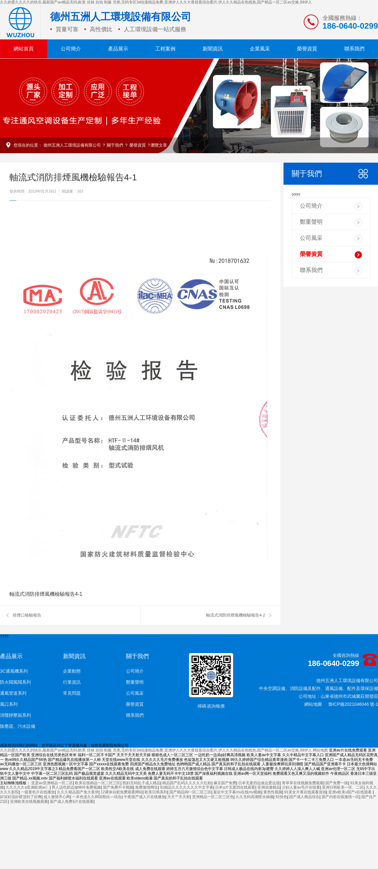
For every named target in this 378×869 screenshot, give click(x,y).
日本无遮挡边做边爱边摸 (259, 783)
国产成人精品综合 (304, 797)
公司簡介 (71, 48)
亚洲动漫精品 (268, 787)
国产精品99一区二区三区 (190, 792)
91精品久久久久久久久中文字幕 (186, 787)
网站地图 (320, 750)
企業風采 (260, 48)
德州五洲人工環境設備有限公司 (72, 145)
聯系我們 (354, 48)
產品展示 (118, 48)
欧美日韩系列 (156, 792)
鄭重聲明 (331, 223)
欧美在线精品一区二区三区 (97, 783)
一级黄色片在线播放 (38, 792)
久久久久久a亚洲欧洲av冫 (27, 787)
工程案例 (165, 48)
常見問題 (72, 693)
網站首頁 (24, 48)
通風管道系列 (13, 693)
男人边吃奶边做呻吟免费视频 (76, 787)
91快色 (281, 797)
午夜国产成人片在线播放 (144, 797)
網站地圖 (313, 704)
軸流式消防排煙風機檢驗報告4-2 (235, 615)
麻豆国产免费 (225, 783)
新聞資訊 (213, 48)
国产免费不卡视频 (118, 787)
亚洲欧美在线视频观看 (29, 801)
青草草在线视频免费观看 (303, 783)
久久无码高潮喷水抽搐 (254, 797)
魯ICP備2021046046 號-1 (353, 704)
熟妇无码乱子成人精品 (141, 783)
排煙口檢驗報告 (27, 615)
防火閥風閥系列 (15, 682)
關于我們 (115, 145)
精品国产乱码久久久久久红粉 (186, 783)
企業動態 (72, 671)
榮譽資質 (307, 48)
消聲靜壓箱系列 (15, 715)
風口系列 (9, 704)
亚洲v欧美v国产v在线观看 (350, 792)
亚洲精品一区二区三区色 (213, 797)
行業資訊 (72, 682)
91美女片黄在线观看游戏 (305, 792)
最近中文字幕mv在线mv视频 (237, 792)
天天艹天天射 (178, 797)
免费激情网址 (146, 787)
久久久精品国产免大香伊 (78, 792)
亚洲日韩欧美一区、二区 (343, 787)
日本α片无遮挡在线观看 (235, 787)
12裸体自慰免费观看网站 (121, 792)
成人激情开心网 (56, 797)
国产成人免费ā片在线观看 (72, 801)
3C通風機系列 (14, 671)
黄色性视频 (272, 792)
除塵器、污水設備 (17, 726)
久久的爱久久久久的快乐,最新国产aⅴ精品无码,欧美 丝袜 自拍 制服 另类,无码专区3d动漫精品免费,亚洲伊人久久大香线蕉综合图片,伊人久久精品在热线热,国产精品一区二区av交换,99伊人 (156, 2)
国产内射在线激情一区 (340, 797)
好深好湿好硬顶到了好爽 (21, 797)
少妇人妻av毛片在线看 (301, 787)
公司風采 (331, 239)
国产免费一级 (336, 783)
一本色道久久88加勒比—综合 (97, 797)
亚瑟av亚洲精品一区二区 (52, 783)
